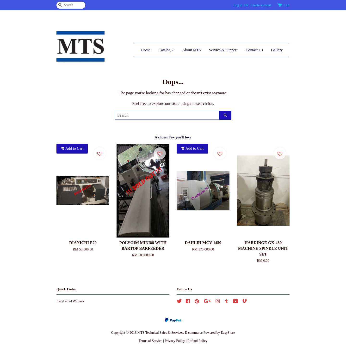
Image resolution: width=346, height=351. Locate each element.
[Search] (70, 5)
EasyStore (228, 332)
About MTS (191, 50)
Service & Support (223, 50)
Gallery (277, 50)
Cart (287, 5)
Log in (238, 5)
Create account (261, 5)
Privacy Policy (175, 341)
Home (145, 50)
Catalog (166, 50)
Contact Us (254, 50)
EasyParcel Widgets (70, 301)
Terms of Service (150, 341)
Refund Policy (197, 341)
